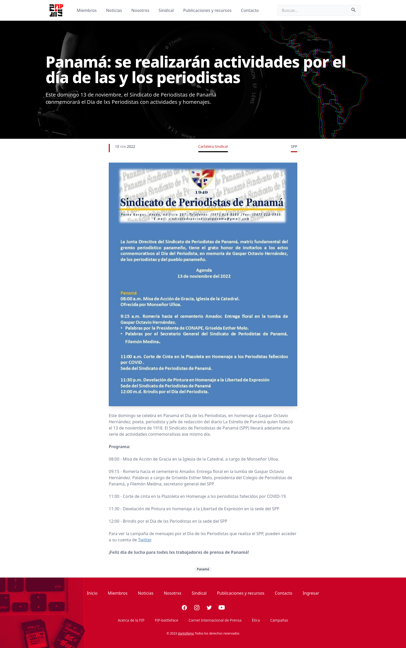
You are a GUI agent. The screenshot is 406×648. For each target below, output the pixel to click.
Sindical (167, 10)
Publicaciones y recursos (208, 10)
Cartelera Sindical (213, 146)
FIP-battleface (166, 620)
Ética (256, 620)
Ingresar (311, 593)
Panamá (203, 569)
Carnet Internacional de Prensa (215, 620)
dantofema (186, 633)
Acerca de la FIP (131, 620)
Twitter (144, 540)
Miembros (87, 10)
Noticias (114, 10)
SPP (294, 146)
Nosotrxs (140, 10)
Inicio (92, 593)
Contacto (250, 10)
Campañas (279, 620)
